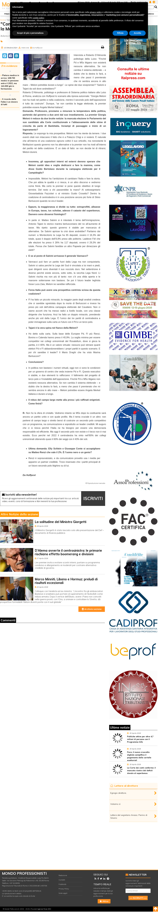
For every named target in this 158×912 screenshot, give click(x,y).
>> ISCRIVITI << (138, 898)
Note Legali (63, 893)
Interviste (25, 48)
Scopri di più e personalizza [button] (30, 33)
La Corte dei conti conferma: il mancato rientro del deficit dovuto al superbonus (141, 770)
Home (2, 20)
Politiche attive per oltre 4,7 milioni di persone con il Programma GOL (140, 739)
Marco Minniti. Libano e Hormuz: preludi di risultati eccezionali (66, 581)
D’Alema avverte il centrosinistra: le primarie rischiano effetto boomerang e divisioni (68, 552)
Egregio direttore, (118, 793)
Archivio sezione (92, 609)
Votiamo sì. (115, 804)
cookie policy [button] (38, 18)
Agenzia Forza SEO (44, 909)
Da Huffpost (37, 48)
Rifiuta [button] (120, 33)
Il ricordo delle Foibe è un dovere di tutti (9, 102)
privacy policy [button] (96, 12)
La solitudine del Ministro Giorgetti (60, 522)
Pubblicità (62, 884)
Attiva (104, 901)
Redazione (63, 875)
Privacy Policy (64, 889)
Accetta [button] (137, 33)
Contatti (62, 880)
